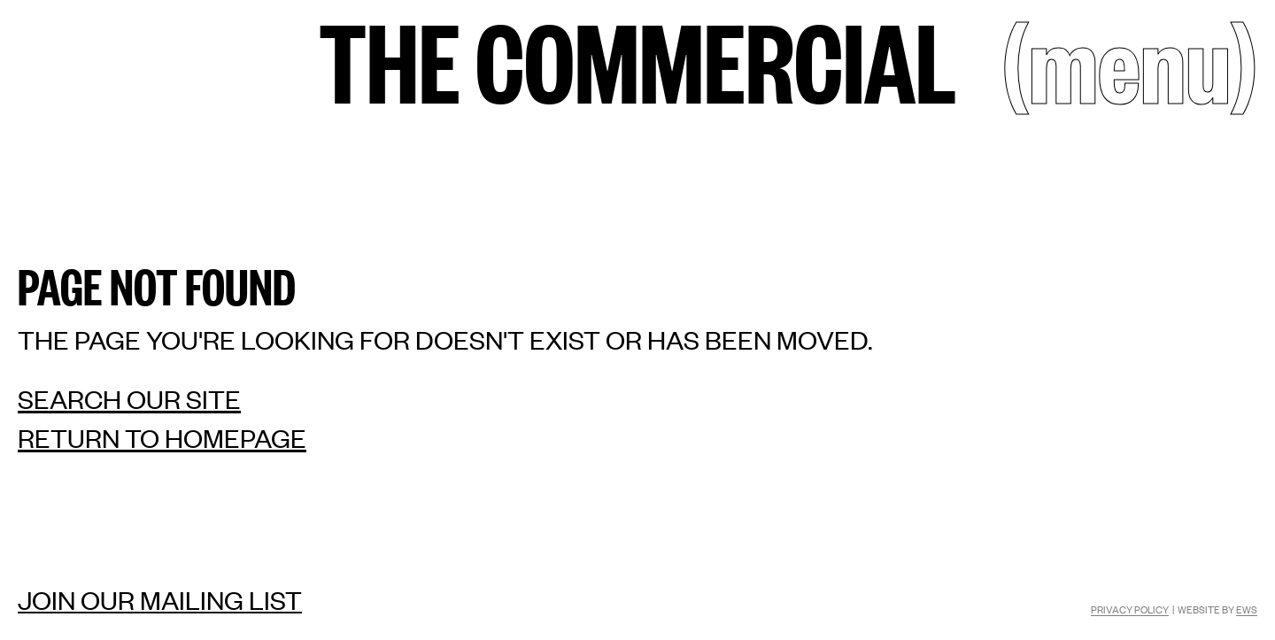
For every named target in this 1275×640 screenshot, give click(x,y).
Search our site (129, 398)
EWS (1246, 609)
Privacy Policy (1130, 609)
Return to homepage (162, 437)
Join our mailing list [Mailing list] (160, 599)
